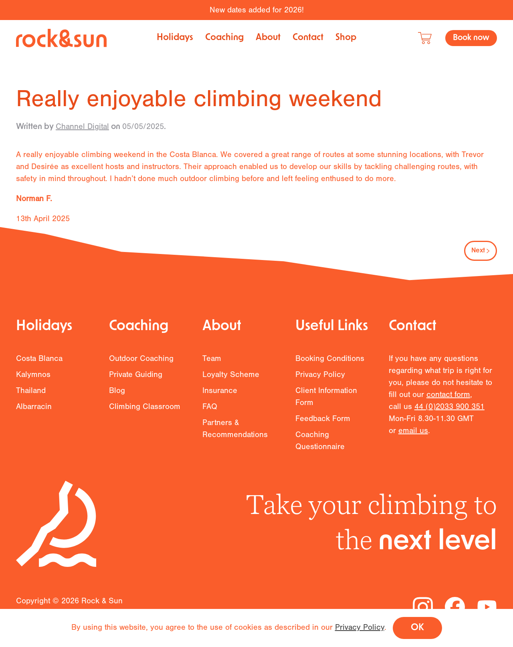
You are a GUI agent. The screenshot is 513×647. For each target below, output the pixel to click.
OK (417, 628)
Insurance (219, 394)
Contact (308, 37)
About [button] (268, 37)
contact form (448, 399)
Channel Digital (82, 126)
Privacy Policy (320, 378)
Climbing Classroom (144, 410)
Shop (345, 37)
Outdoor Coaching (141, 362)
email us (413, 435)
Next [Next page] (480, 251)
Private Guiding (135, 378)
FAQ (209, 410)
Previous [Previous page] (38, 251)
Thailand (31, 394)
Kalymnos (33, 378)
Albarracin (34, 410)
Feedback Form (322, 422)
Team (211, 362)
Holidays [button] (175, 37)
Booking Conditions (329, 362)
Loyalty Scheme (230, 378)
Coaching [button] (224, 37)
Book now (471, 38)
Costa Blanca (39, 362)
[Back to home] (61, 38)
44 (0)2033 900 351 (449, 411)
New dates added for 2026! (257, 9)
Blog (117, 394)
